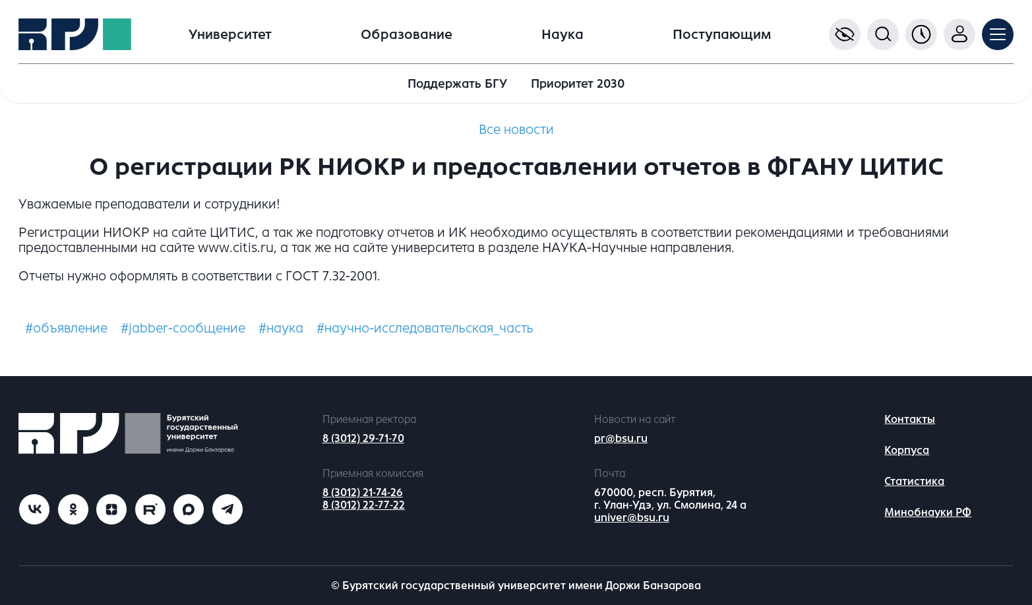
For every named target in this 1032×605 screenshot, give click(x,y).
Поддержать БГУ (457, 83)
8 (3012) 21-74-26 (362, 492)
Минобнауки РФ (927, 512)
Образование (406, 35)
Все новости (516, 130)
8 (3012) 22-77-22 (363, 505)
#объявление (66, 328)
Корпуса (906, 450)
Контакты (909, 419)
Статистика (914, 481)
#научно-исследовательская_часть (425, 328)
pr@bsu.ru (621, 438)
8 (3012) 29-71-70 (363, 438)
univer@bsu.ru (631, 517)
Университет (230, 35)
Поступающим (722, 35)
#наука (280, 328)
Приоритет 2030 (577, 83)
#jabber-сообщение (183, 328)
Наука (562, 35)
